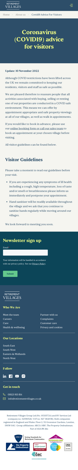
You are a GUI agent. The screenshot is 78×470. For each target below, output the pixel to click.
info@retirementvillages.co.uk (22, 398)
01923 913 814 (12, 394)
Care (5, 323)
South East (9, 345)
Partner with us (49, 314)
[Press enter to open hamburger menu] (71, 5)
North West (9, 358)
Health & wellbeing (14, 327)
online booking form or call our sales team (36, 128)
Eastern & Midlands (14, 353)
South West (9, 349)
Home (6, 14)
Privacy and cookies (51, 327)
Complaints (46, 318)
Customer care (48, 323)
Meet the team (11, 314)
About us (21, 14)
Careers (7, 318)
